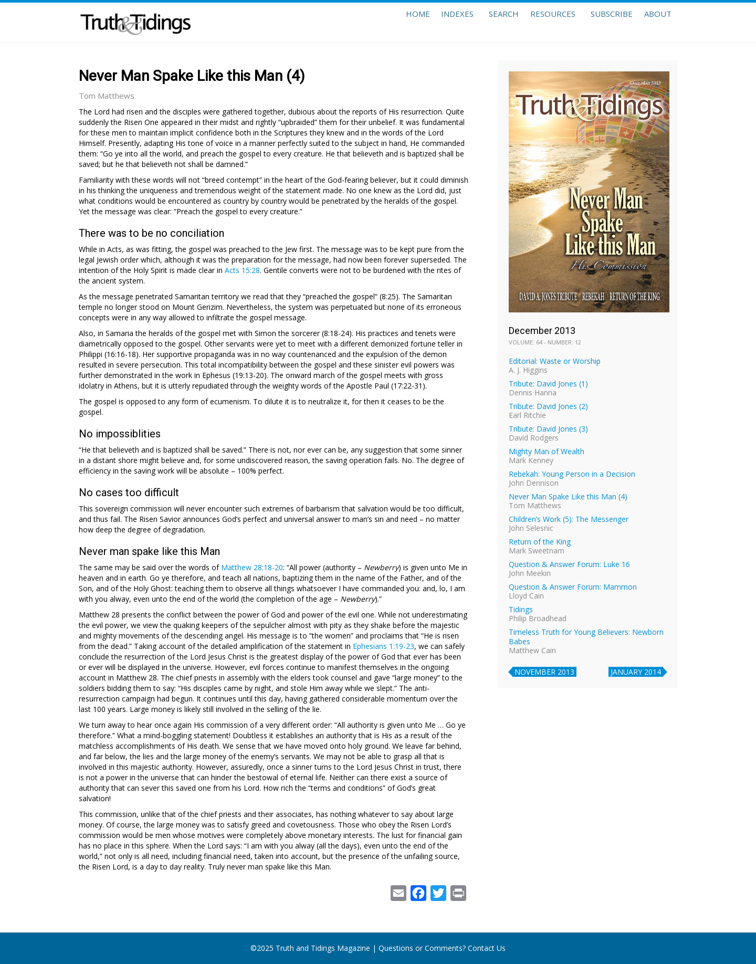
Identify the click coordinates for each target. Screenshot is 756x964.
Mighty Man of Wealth (546, 451)
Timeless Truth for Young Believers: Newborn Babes (586, 636)
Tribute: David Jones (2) (548, 406)
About (654, 22)
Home (384, 22)
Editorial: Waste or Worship (555, 361)
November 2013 (544, 672)
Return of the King (540, 542)
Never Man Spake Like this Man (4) (568, 496)
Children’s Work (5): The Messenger (568, 519)
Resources (538, 22)
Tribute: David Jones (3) (548, 429)
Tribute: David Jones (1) (548, 384)
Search (482, 22)
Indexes (431, 22)
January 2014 (636, 672)
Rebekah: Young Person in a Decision (572, 474)
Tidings (521, 609)
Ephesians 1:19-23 (383, 646)
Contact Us (487, 948)
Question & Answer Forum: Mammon (573, 587)
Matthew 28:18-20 (252, 567)
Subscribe (601, 22)
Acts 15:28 (242, 270)
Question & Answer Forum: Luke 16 (569, 564)
